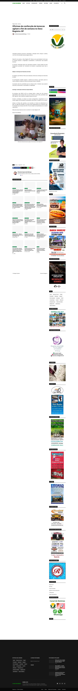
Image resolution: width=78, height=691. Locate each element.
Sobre (34, 0)
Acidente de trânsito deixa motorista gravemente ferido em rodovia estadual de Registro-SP (60, 674)
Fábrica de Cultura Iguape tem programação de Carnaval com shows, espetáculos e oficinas (41, 221)
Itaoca (26, 664)
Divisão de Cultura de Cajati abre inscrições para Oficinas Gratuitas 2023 (30, 249)
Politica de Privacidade (39, 0)
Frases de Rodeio (52, 588)
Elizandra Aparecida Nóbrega (24, 172)
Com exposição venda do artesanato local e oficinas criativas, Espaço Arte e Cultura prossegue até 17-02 (17, 250)
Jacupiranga (18, 665)
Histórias (46, 3)
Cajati (61, 294)
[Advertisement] (39, 14)
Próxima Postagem (43, 273)
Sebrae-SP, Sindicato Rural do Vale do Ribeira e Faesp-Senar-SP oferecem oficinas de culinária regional (17, 206)
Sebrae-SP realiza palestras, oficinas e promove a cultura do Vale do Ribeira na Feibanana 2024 (17, 221)
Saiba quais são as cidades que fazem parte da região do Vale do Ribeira (60, 661)
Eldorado (56, 296)
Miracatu (14, 667)
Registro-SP (20, 164)
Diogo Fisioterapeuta (53, 594)
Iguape (61, 296)
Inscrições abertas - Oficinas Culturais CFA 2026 (30, 190)
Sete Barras (58, 303)
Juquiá (24, 665)
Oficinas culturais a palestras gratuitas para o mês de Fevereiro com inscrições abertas (41, 235)
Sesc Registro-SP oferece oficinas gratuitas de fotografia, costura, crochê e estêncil (30, 221)
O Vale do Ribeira (20, 689)
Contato (60, 0)
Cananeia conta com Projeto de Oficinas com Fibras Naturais (42, 190)
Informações (34, 3)
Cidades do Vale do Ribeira (48, 0)
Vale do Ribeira (52, 305)
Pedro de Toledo (59, 301)
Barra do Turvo (55, 294)
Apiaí (51, 294)
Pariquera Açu (20, 667)
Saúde (51, 3)
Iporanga (58, 298)
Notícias (28, 3)
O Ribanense (51, 592)
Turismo (40, 3)
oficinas (16, 164)
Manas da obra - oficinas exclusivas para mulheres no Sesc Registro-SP (17, 235)
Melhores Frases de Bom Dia (54, 590)
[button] (62, 3)
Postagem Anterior (16, 273)
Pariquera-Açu (52, 301)
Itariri (62, 298)
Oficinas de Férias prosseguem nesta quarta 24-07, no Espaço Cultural (42, 205)
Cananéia (51, 296)
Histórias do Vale (55, 0)
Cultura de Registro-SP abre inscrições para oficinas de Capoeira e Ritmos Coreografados (17, 191)
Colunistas (64, 0)
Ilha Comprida (52, 298)
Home (31, 0)
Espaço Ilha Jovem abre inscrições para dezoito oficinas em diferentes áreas (30, 235)
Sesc (24, 164)
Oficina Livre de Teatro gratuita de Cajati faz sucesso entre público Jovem (41, 250)
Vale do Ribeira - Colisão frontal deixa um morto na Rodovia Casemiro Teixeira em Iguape (60, 667)
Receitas (50, 586)
